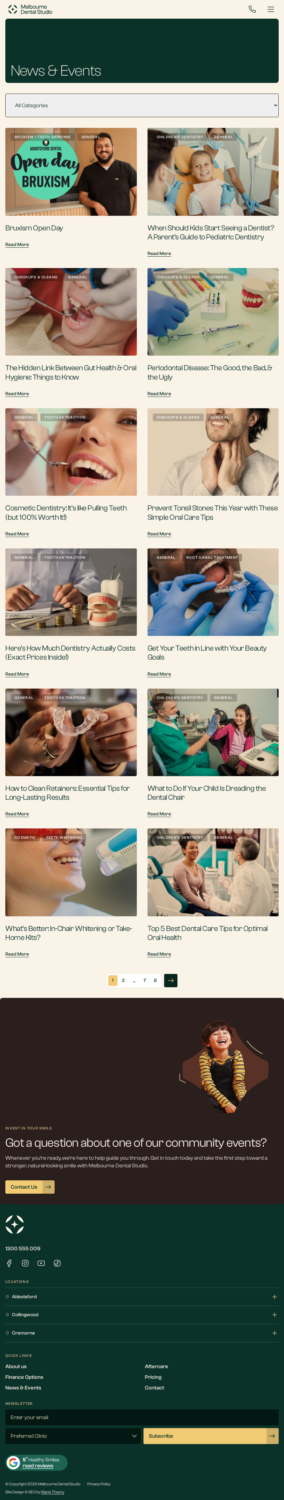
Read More (17, 244)
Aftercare (156, 1366)
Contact (154, 1387)
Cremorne (142, 1333)
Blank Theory (52, 1492)
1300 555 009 (22, 1249)
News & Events (23, 1387)
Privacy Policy (99, 1484)
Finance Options (24, 1377)
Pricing (153, 1377)
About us (16, 1366)
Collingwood (142, 1315)
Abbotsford (142, 1297)
